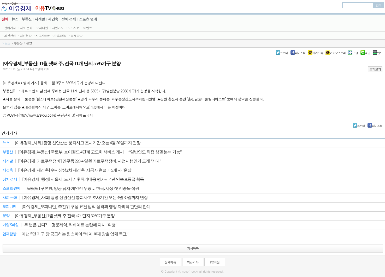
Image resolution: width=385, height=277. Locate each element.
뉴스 (14, 19)
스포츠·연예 (88, 19)
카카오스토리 (338, 52)
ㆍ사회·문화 (24, 28)
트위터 (284, 52)
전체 (5, 19)
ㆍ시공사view (41, 35)
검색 (378, 5)
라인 (367, 52)
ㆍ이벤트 (86, 28)
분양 (29, 43)
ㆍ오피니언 (40, 28)
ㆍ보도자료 (72, 28)
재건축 (53, 19)
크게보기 (375, 69)
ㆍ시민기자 (56, 28)
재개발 (40, 19)
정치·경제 (68, 19)
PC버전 (214, 262)
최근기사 (192, 262)
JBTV (50, 6)
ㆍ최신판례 (8, 35)
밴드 (379, 52)
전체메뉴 (170, 262)
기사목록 (193, 248)
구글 (355, 52)
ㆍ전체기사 (8, 28)
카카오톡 (317, 52)
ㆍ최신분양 (24, 35)
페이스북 (300, 52)
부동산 (26, 19)
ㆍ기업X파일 (59, 35)
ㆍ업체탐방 (75, 35)
